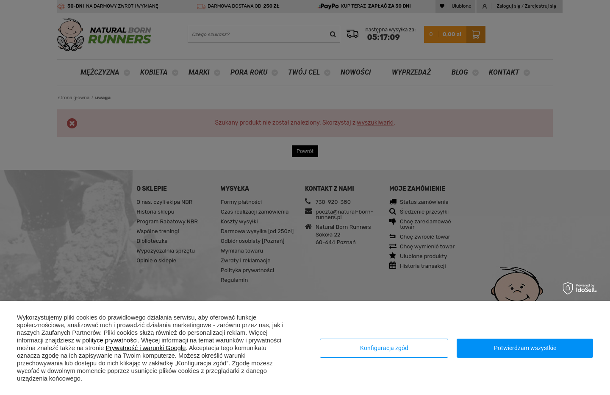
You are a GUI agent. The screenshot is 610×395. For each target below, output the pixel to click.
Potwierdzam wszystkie (525, 348)
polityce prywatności (110, 340)
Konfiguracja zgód (384, 348)
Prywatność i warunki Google (145, 348)
